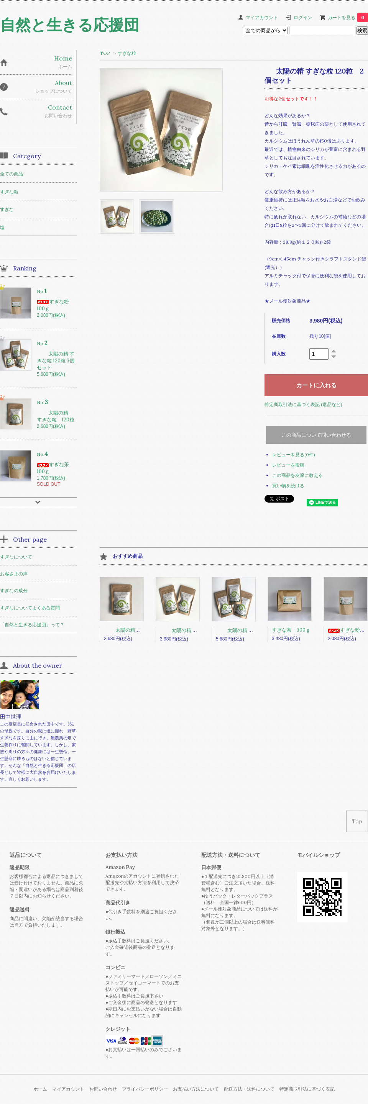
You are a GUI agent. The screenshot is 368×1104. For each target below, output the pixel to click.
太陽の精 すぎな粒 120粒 (141, 630)
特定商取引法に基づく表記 (307, 1089)
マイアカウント (262, 17)
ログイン (303, 17)
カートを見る (348, 17)
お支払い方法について (196, 1089)
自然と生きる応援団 (69, 24)
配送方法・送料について (249, 1089)
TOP (105, 53)
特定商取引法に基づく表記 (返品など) (303, 404)
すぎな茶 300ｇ (291, 630)
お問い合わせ (103, 1089)
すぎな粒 (127, 53)
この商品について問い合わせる (316, 435)
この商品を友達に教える (297, 475)
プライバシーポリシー (145, 1089)
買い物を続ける (288, 485)
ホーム (40, 1089)
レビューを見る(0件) (293, 454)
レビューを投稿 (288, 465)
